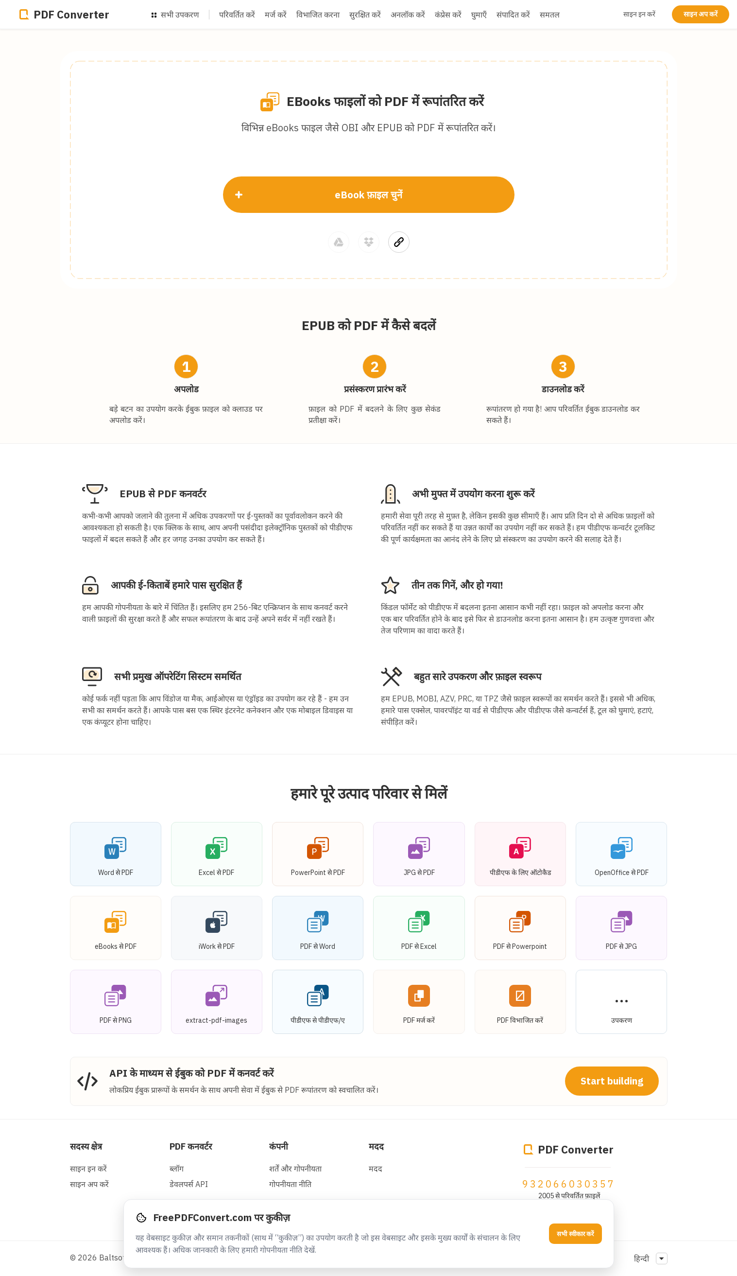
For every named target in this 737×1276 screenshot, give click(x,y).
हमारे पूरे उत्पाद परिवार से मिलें (369, 793)
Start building (612, 1080)
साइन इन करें (639, 14)
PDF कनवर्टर (191, 1146)
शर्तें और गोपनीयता (295, 1168)
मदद (376, 1146)
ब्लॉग (177, 1168)
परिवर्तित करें (237, 14)
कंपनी (278, 1146)
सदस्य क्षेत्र (86, 1146)
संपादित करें (513, 14)
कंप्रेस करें (448, 14)
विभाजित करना (318, 14)
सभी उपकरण (175, 14)
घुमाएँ (479, 14)
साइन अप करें (701, 14)
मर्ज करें (276, 14)
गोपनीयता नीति (290, 1184)
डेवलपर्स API (189, 1184)
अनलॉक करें (408, 14)
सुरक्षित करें (365, 14)
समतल (550, 14)
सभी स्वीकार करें (575, 1234)
